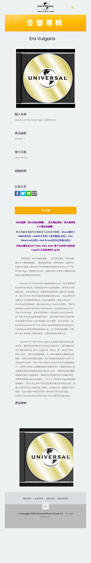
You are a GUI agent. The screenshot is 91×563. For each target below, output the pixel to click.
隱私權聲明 (63, 528)
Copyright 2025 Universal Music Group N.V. (41, 543)
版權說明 (50, 528)
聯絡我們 (27, 528)
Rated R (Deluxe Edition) (40, 494)
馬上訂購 (46, 210)
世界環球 (39, 528)
